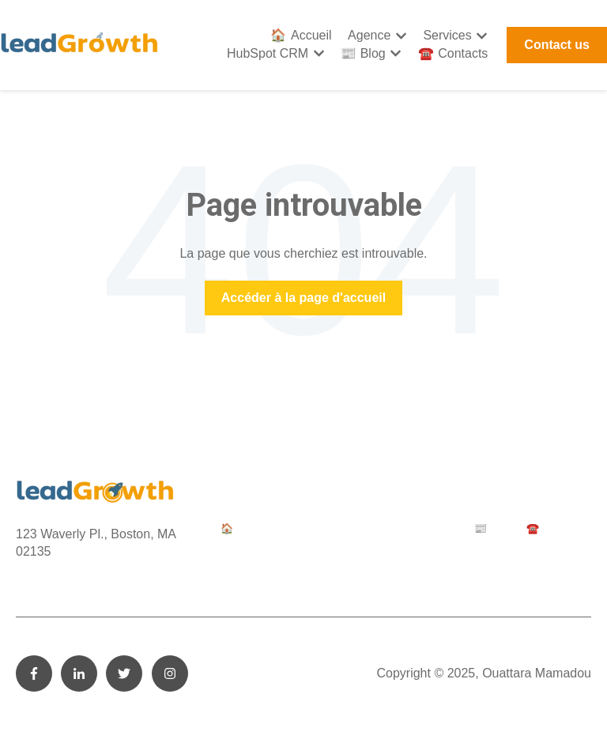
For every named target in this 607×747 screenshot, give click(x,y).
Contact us (557, 44)
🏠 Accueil (300, 35)
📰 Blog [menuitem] (492, 528)
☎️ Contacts (453, 53)
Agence (369, 35)
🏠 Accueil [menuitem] (245, 528)
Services (447, 35)
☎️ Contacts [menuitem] (554, 528)
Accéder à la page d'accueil (303, 297)
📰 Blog (363, 53)
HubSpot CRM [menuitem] (425, 528)
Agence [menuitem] (303, 528)
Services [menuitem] (356, 528)
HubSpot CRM (267, 53)
